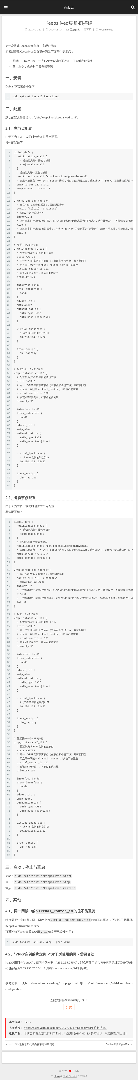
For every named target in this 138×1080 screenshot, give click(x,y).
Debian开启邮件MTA (119, 1042)
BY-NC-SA (81, 1031)
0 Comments (106, 29)
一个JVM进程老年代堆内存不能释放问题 (30, 1042)
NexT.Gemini (70, 1073)
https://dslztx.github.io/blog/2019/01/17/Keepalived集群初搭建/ (65, 1025)
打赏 (69, 1005)
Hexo (57, 1073)
